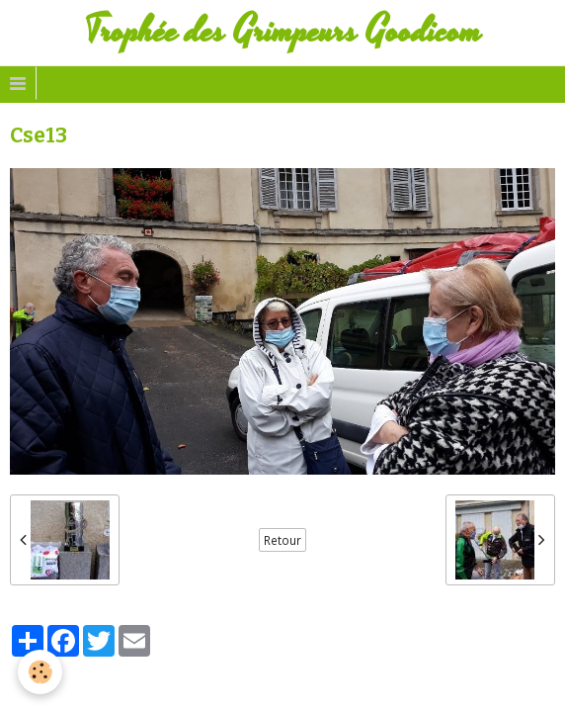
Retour (282, 540)
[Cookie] (40, 672)
